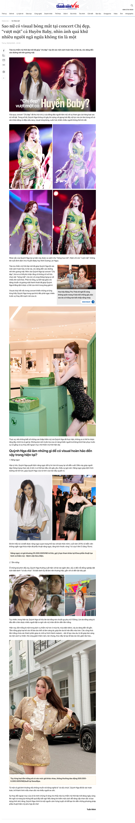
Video (116, 14)
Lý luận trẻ (20, 14)
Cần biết (90, 14)
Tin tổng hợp (15, 21)
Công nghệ (38, 14)
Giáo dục (29, 14)
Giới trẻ (11, 14)
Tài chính (82, 14)
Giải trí (65, 14)
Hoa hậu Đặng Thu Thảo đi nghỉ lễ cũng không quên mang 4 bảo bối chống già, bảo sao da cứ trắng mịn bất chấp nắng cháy (75, 295)
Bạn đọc (98, 14)
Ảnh (121, 14)
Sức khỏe (73, 14)
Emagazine (107, 14)
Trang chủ (5, 21)
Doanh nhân (48, 14)
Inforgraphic (129, 14)
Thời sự (4, 14)
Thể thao (58, 14)
